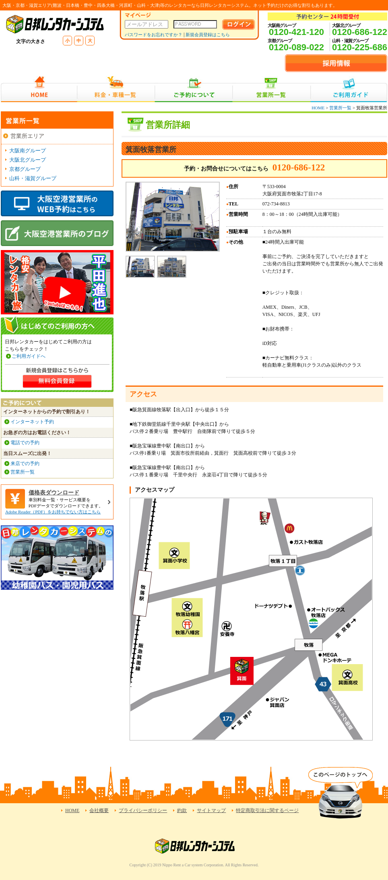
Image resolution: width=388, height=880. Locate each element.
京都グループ (25, 169)
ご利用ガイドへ (28, 356)
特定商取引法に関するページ (267, 810)
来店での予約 (24, 463)
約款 (182, 810)
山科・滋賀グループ (32, 178)
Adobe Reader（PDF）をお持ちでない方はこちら (53, 511)
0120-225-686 (359, 47)
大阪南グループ (27, 151)
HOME (39, 89)
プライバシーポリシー (143, 810)
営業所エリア (27, 136)
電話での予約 (24, 442)
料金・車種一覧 (116, 89)
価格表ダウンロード (54, 493)
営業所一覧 (271, 89)
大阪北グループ (27, 160)
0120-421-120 (296, 32)
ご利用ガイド (348, 89)
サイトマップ (211, 810)
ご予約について (194, 89)
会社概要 (99, 810)
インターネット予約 (32, 422)
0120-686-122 (359, 32)
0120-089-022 (296, 47)
